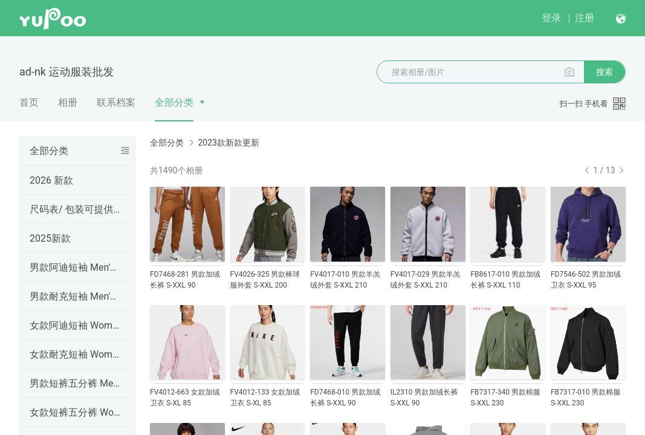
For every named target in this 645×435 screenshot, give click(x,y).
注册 (584, 18)
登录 (551, 18)
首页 (29, 102)
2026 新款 (51, 180)
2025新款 (50, 238)
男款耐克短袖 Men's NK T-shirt (75, 296)
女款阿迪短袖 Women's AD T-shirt (75, 325)
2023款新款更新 (228, 142)
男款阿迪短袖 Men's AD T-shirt (75, 267)
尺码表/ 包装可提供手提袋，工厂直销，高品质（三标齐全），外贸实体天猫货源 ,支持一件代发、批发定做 (75, 209)
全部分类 (174, 102)
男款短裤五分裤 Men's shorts (75, 383)
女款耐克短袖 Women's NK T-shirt (75, 354)
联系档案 (116, 102)
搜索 (604, 72)
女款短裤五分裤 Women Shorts (75, 412)
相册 (67, 102)
